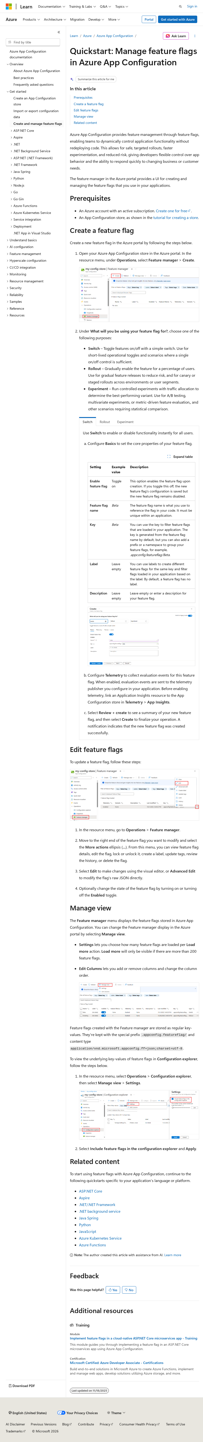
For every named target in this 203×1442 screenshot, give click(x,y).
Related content (85, 122)
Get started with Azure (178, 19)
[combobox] (33, 42)
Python (85, 1224)
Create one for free (171, 210)
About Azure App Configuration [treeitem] (36, 70)
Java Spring (88, 1217)
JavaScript (87, 1231)
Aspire (84, 1197)
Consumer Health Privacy (138, 1424)
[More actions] (195, 36)
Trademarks (14, 1431)
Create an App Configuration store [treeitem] (34, 101)
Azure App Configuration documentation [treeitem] (28, 54)
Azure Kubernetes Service (100, 1238)
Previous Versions (43, 1424)
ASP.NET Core (90, 1191)
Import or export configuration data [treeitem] (36, 114)
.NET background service (99, 1211)
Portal (149, 19)
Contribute (86, 1424)
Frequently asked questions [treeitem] (33, 84)
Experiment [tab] (125, 421)
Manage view (83, 116)
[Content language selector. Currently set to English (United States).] (28, 1413)
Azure (87, 35)
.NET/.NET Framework (97, 1204)
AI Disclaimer (15, 1424)
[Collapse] (59, 32)
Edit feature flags (86, 110)
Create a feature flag (89, 104)
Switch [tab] (87, 421)
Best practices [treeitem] (23, 77)
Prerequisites (83, 97)
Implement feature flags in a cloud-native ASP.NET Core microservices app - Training (133, 1338)
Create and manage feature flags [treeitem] (37, 123)
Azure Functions (92, 1244)
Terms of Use (175, 1424)
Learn (74, 35)
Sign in (192, 6)
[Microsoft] (9, 6)
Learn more (172, 1255)
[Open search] (180, 6)
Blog (65, 1424)
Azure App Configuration (115, 35)
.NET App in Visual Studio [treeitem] (32, 233)
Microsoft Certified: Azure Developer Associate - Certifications (116, 1363)
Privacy (105, 1424)
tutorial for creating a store (175, 217)
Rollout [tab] (105, 421)
